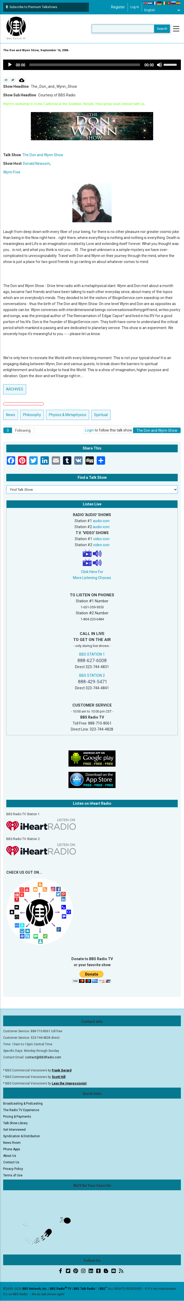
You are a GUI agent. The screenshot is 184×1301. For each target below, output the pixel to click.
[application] (92, 65)
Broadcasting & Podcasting (23, 1103)
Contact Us (11, 1162)
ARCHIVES (14, 389)
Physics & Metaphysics (67, 415)
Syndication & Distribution (21, 1136)
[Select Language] (162, 10)
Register (118, 7)
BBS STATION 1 (92, 654)
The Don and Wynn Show (42, 155)
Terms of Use (12, 1175)
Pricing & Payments (17, 1116)
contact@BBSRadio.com (43, 1057)
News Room (12, 1143)
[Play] (10, 64)
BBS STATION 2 (92, 675)
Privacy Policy (13, 1169)
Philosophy (32, 415)
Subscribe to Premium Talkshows (31, 7)
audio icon (101, 521)
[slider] (84, 64)
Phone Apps (11, 1149)
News (10, 415)
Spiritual (101, 415)
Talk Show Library (15, 1123)
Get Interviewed (14, 1129)
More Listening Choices (92, 578)
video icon (101, 539)
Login (89, 430)
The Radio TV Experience (21, 1110)
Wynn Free (11, 172)
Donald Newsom (36, 163)
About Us (9, 1156)
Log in (134, 7)
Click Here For (92, 572)
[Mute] (159, 64)
